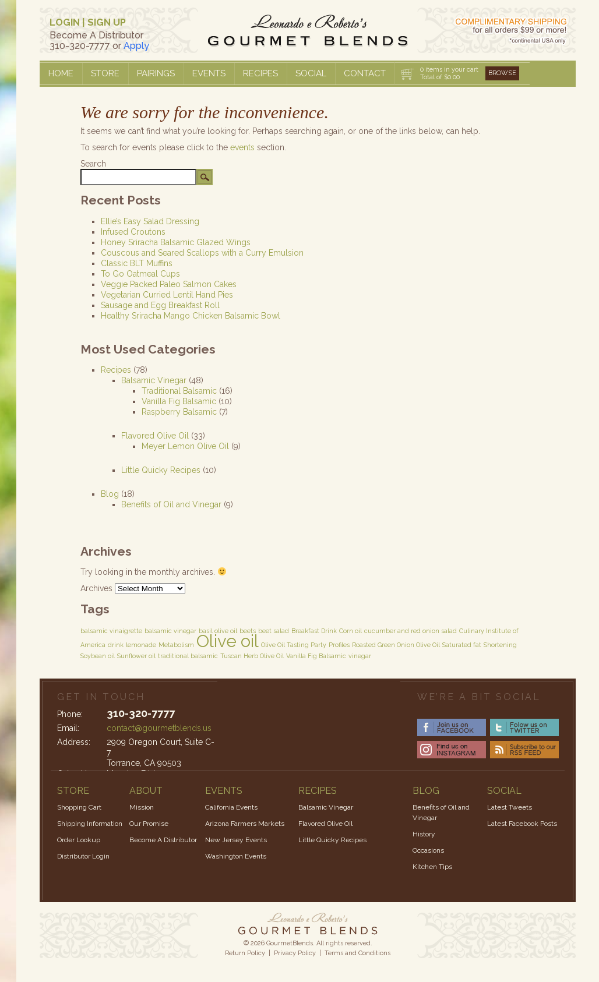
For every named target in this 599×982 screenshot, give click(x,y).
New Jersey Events (236, 840)
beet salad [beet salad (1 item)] (273, 630)
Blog (110, 494)
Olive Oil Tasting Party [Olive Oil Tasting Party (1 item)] (293, 644)
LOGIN (65, 22)
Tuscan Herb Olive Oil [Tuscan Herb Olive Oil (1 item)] (252, 655)
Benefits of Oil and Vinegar (171, 504)
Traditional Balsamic (179, 390)
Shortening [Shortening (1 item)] (500, 644)
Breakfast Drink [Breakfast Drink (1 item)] (314, 630)
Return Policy (245, 953)
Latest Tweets (509, 807)
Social (310, 73)
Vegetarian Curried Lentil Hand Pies (167, 294)
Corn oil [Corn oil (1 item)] (350, 630)
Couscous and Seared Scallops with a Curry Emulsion (202, 252)
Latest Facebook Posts (522, 823)
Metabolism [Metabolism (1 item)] (176, 644)
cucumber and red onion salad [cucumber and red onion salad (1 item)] (410, 630)
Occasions (428, 850)
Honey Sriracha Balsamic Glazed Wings (176, 242)
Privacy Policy (295, 953)
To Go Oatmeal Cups (140, 273)
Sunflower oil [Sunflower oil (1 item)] (136, 655)
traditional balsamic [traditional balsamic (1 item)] (188, 655)
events (242, 147)
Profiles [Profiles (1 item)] (339, 644)
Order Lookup (78, 840)
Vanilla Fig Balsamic (179, 401)
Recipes (260, 73)
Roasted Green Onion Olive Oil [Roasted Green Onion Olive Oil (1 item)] (396, 644)
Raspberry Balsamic (179, 411)
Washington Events (235, 856)
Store (105, 73)
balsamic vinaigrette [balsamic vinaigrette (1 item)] (111, 630)
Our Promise (148, 823)
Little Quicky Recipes (160, 470)
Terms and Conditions (357, 953)
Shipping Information (89, 823)
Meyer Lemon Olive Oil (185, 446)
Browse (502, 73)
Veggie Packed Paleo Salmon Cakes (169, 284)
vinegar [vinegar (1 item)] (359, 655)
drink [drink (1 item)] (116, 644)
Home (60, 73)
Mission (141, 807)
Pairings (156, 73)
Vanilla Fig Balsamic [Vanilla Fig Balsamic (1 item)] (316, 655)
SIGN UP (106, 22)
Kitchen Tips (432, 867)
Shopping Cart (79, 807)
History (424, 834)
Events (208, 73)
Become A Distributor (163, 840)
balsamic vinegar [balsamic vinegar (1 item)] (170, 630)
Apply (136, 45)
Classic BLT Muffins (136, 263)
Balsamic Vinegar (153, 380)
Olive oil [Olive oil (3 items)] (227, 641)
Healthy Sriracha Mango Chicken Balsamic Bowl (190, 315)
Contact (365, 73)
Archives (96, 588)
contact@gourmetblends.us (159, 728)
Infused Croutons (133, 231)
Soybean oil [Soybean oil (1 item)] (97, 655)
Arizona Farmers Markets (244, 823)
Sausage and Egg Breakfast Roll (160, 305)
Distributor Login (83, 856)
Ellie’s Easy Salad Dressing (150, 221)
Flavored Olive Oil (155, 435)
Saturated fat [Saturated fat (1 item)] (461, 644)
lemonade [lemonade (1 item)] (141, 644)
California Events (231, 807)
